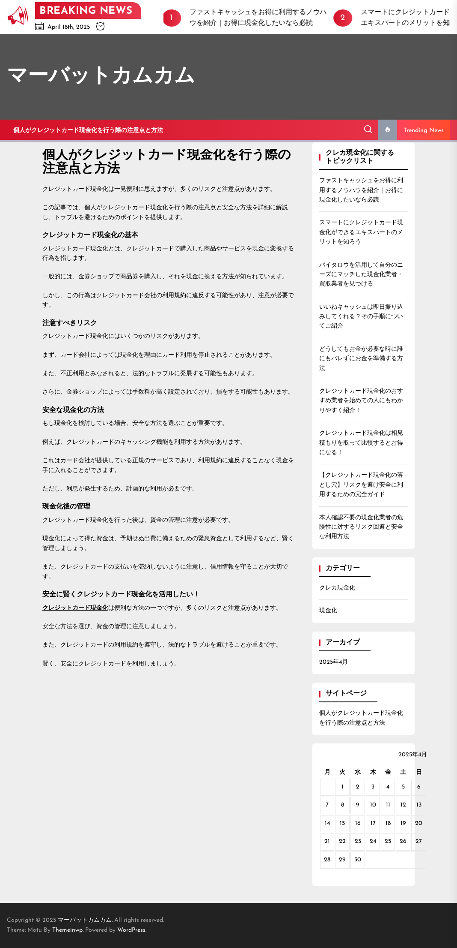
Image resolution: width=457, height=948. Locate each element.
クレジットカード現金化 (75, 608)
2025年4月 (333, 662)
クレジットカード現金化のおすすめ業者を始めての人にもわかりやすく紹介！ (361, 401)
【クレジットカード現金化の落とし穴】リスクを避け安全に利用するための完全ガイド (361, 485)
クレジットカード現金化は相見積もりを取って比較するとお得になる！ (361, 443)
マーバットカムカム (101, 76)
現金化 (328, 611)
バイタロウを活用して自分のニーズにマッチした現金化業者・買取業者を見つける (361, 275)
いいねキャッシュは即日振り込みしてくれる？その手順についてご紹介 (361, 317)
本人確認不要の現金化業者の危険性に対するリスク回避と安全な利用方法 (361, 527)
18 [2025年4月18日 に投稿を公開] (388, 823)
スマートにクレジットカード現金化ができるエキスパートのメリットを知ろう (361, 232)
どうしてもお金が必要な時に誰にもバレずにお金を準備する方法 (361, 359)
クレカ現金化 (337, 588)
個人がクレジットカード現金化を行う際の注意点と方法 (88, 130)
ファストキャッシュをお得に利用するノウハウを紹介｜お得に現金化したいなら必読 (361, 190)
